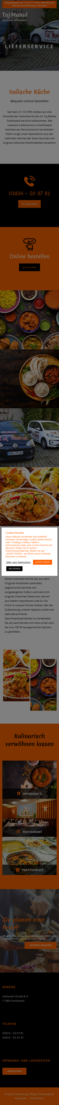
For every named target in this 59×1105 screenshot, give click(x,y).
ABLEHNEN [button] (14, 568)
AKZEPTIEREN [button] (42, 562)
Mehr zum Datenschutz (18, 562)
